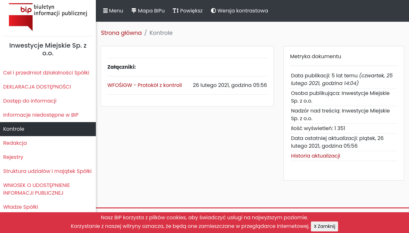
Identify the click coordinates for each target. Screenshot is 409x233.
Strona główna (121, 33)
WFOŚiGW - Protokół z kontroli (144, 85)
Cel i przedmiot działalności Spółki (46, 72)
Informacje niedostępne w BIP (41, 115)
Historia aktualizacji (315, 155)
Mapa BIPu (148, 10)
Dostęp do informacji (30, 101)
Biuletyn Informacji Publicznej (48, 17)
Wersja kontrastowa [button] (239, 10)
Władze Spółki (20, 207)
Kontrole (13, 129)
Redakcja (15, 143)
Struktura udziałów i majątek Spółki (47, 171)
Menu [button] (113, 10)
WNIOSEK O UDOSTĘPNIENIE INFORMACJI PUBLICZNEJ (36, 189)
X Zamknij (324, 226)
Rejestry (13, 157)
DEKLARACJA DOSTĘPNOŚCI (37, 86)
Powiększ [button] (188, 10)
